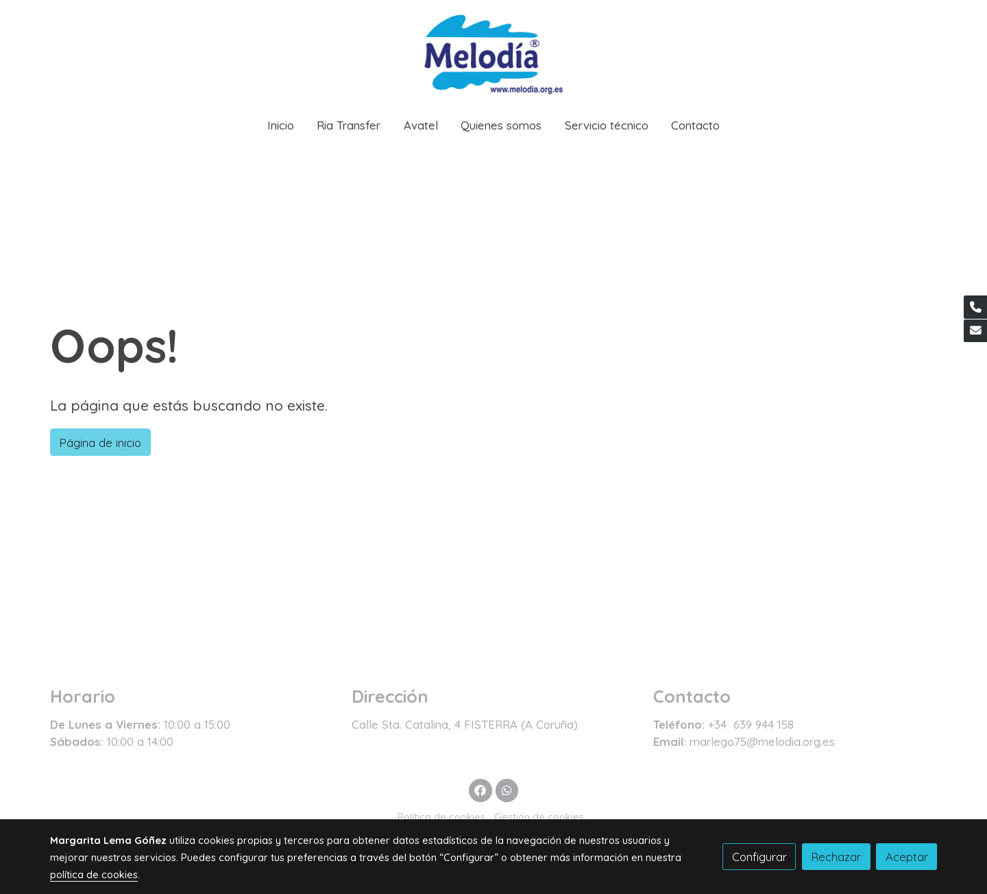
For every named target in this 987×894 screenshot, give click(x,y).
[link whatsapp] (506, 789)
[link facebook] (480, 789)
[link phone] (975, 307)
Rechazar (836, 856)
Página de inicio (100, 442)
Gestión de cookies (539, 816)
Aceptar (907, 856)
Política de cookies (441, 816)
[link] (493, 52)
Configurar (759, 856)
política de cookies (94, 874)
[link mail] (975, 331)
